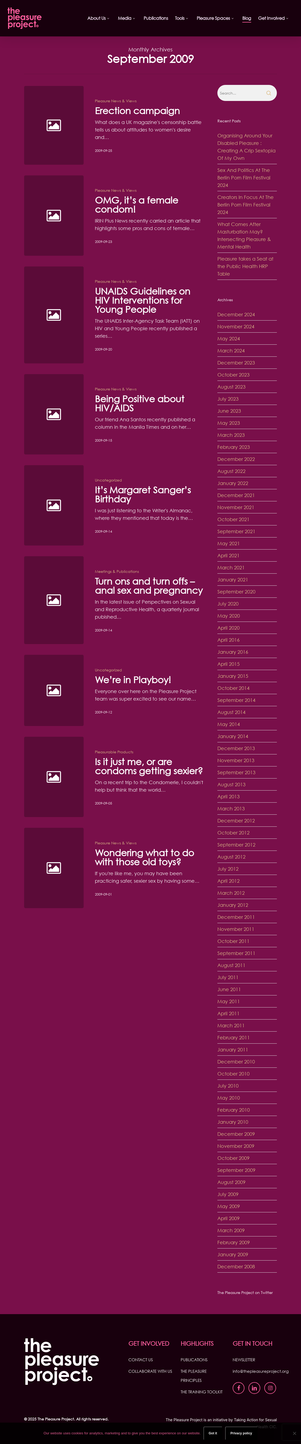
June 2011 (229, 989)
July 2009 (228, 1194)
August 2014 (231, 712)
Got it (213, 1433)
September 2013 (236, 772)
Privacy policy (241, 1433)
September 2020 (236, 592)
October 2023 (233, 375)
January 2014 (232, 736)
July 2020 (228, 604)
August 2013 (231, 784)
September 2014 (236, 700)
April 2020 (228, 628)
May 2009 (228, 1206)
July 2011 (228, 977)
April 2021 (228, 555)
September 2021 (236, 531)
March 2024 (231, 351)
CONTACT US (140, 1359)
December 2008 (236, 1266)
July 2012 (228, 869)
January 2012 (232, 905)
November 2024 (235, 326)
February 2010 (233, 1110)
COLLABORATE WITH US (150, 1371)
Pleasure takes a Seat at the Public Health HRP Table (245, 266)
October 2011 (233, 941)
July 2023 (228, 399)
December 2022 (236, 459)
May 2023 (228, 423)
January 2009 (232, 1254)
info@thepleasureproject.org (261, 1371)
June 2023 (229, 411)
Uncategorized (108, 493)
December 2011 (236, 917)
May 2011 (228, 1001)
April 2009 (228, 1218)
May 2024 (228, 338)
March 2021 (231, 567)
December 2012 (236, 820)
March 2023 (231, 435)
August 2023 (231, 387)
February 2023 (233, 447)
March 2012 (231, 893)
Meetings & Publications (117, 584)
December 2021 (236, 495)
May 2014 (228, 724)
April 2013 (228, 796)
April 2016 (228, 640)
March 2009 (231, 1230)
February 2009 (233, 1242)
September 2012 (236, 845)
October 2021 (233, 519)
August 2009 (231, 1182)
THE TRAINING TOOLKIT (201, 1391)
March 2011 (231, 1025)
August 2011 (231, 965)
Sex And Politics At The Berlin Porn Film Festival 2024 (243, 177)
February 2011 (233, 1037)
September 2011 (236, 953)
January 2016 (232, 652)
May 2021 (228, 543)
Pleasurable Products (114, 764)
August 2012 (231, 857)
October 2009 (233, 1158)
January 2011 (232, 1049)
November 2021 (235, 507)
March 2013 (231, 808)
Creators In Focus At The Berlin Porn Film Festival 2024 (245, 204)
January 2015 (232, 676)
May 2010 (228, 1098)
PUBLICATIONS (194, 1359)
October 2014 (233, 688)
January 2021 (232, 579)
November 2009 (235, 1146)
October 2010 (233, 1074)
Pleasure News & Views (115, 101)
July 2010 (228, 1086)
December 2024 (236, 314)
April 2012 (228, 881)
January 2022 (232, 483)
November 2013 (235, 760)
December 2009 (236, 1134)
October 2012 (233, 833)
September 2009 (236, 1170)
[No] (294, 1433)
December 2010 (236, 1062)
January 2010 (232, 1122)
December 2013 (236, 748)
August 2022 (231, 471)
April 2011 (228, 1013)
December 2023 (236, 363)
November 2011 (235, 929)
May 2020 (228, 616)
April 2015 (228, 664)
